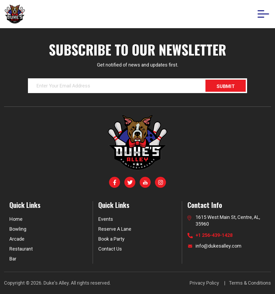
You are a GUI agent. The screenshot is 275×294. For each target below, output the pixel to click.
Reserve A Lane (114, 229)
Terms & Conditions (250, 283)
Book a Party (111, 239)
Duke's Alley (56, 283)
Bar (12, 259)
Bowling (17, 229)
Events (105, 219)
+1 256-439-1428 (214, 235)
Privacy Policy (204, 283)
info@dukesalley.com (218, 246)
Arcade (16, 239)
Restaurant (21, 249)
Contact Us (110, 249)
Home (16, 219)
